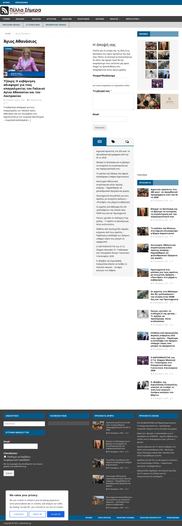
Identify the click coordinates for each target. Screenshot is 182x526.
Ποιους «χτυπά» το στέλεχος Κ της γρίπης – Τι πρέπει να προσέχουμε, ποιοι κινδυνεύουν (112, 221)
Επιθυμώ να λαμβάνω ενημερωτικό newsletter (17, 458)
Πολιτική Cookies (125, 517)
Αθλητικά (67, 19)
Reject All (37, 514)
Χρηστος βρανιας (144, 446)
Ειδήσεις (20, 19)
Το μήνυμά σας (102, 91)
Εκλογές (114, 19)
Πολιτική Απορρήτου (150, 517)
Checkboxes (11, 453)
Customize (19, 514)
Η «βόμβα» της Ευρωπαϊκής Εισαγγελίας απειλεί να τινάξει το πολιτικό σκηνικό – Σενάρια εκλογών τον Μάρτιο (164, 388)
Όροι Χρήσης (104, 517)
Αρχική (6, 2)
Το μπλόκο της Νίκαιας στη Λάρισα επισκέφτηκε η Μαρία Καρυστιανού (164, 231)
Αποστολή (100, 127)
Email (96, 114)
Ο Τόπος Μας (33, 24)
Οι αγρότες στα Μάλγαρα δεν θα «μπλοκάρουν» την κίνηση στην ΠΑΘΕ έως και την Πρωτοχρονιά (111, 210)
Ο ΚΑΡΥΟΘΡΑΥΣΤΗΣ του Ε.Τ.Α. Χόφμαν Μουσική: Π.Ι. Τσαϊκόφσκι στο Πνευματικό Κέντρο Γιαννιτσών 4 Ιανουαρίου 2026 (164, 364)
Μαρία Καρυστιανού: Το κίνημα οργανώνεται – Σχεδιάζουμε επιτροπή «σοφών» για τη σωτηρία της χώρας (157, 426)
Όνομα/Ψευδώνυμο (104, 75)
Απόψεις (100, 19)
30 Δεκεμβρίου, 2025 (160, 200)
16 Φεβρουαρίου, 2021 (15, 100)
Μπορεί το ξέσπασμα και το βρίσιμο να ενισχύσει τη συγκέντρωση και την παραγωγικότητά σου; (113, 165)
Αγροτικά (51, 19)
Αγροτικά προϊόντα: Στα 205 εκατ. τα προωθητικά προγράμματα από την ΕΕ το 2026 (113, 154)
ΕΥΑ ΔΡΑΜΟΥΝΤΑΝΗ (145, 423)
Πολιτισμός (83, 19)
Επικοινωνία (21, 2)
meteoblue (142, 174)
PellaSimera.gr (35, 100)
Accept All (55, 514)
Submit (9, 473)
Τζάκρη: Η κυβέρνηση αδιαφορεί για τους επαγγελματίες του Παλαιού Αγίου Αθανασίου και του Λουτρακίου (24, 88)
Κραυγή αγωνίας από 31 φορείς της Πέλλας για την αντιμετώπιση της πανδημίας (156, 473)
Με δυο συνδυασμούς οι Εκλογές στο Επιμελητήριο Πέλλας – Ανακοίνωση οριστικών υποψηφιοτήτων (157, 463)
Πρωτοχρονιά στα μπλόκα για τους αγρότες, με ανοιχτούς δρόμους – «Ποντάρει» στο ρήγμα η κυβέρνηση (113, 198)
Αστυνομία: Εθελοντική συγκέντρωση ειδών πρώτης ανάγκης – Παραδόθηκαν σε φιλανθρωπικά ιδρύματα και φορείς (164, 251)
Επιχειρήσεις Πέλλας (56, 24)
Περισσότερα (132, 19)
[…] (29, 120)
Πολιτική (36, 19)
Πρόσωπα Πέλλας (11, 24)
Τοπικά (6, 19)
